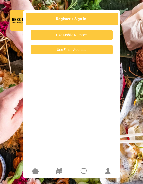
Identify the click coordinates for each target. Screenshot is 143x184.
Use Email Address (71, 50)
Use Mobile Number (71, 35)
